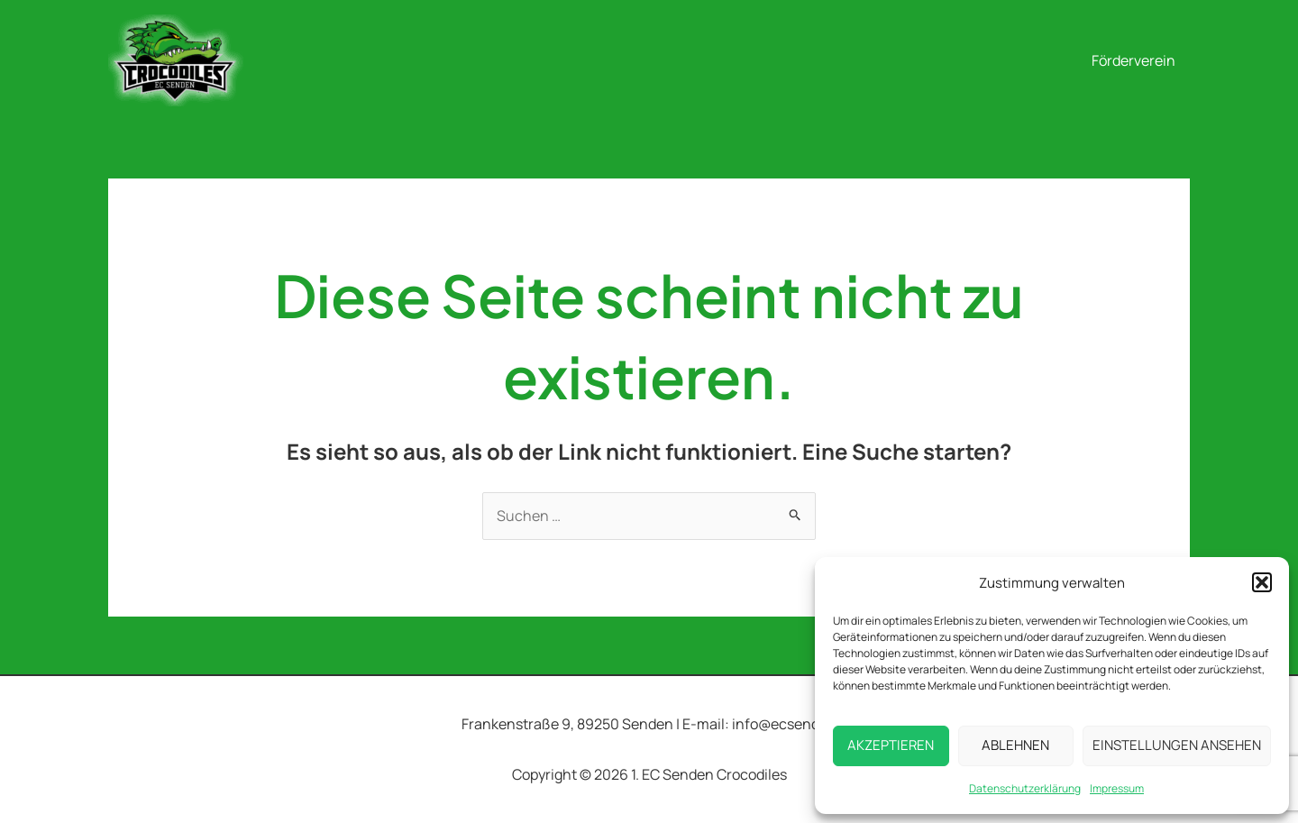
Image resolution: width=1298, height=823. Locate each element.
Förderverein (1133, 60)
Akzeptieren (890, 745)
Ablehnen (1015, 745)
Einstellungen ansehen (1176, 745)
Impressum (1117, 788)
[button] (1262, 582)
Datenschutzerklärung (1025, 788)
